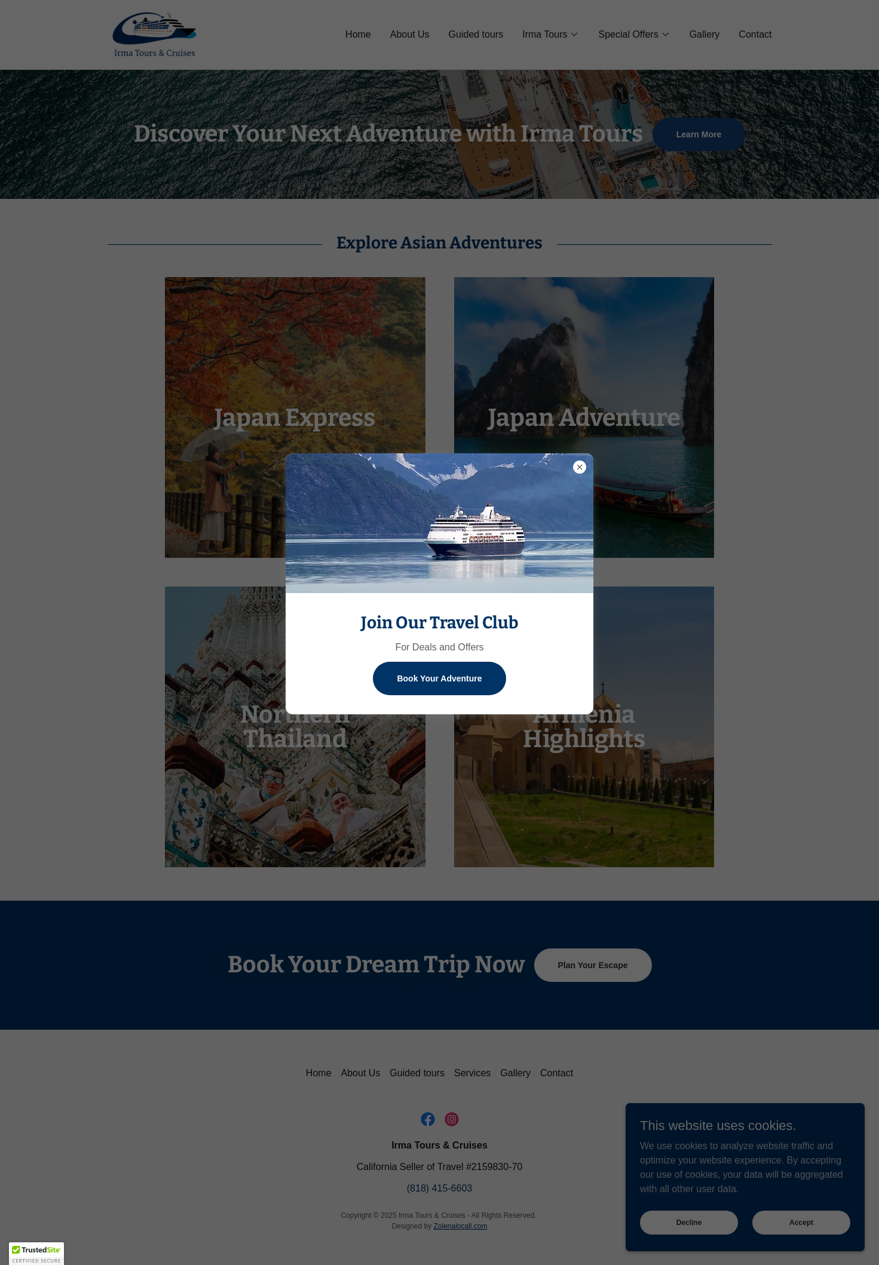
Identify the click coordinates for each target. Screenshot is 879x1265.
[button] (36, 1253)
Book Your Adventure (439, 678)
